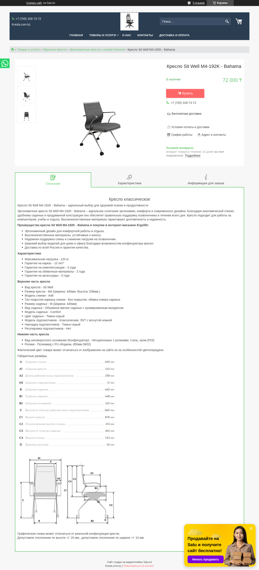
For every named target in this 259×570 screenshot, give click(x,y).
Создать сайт (34, 2)
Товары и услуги (102, 35)
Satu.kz (147, 562)
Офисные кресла (54, 49)
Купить (187, 93)
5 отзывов (199, 2)
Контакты (145, 35)
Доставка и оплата (174, 35)
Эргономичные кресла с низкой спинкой (96, 49)
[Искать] (227, 21)
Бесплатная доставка (186, 113)
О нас (126, 35)
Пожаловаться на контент (138, 565)
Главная (76, 35)
